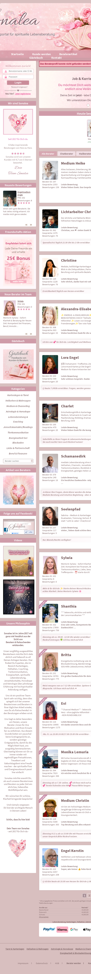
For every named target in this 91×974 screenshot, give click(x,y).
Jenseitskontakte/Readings (18, 427)
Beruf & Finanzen (18, 453)
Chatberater (66, 153)
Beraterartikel (68, 54)
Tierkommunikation (18, 432)
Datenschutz (44, 963)
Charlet (67, 406)
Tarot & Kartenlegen (14, 949)
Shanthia (68, 606)
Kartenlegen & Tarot (18, 395)
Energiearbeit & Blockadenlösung (75, 953)
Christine (69, 260)
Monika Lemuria (75, 752)
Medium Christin (75, 800)
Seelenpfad (70, 509)
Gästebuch (36, 57)
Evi (63, 703)
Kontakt (56, 57)
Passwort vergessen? (19, 87)
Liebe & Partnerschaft (18, 448)
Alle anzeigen (44, 917)
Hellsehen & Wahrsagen (18, 400)
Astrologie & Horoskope (18, 411)
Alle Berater (48, 153)
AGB (59, 963)
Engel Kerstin (72, 850)
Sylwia (20, 301)
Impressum (25, 963)
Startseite (17, 54)
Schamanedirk (73, 456)
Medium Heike (73, 163)
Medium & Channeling (18, 406)
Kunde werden (41, 54)
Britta (66, 654)
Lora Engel (70, 357)
